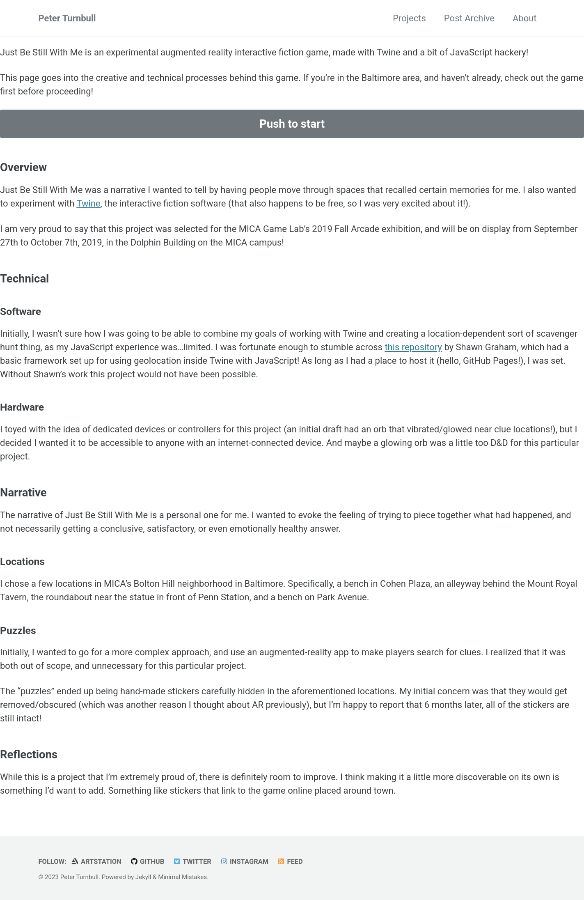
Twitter (192, 862)
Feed (290, 862)
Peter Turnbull (67, 18)
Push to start (292, 124)
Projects (409, 18)
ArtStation (96, 862)
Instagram (244, 862)
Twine (88, 203)
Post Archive (469, 18)
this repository (413, 347)
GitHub (147, 862)
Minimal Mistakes (182, 877)
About (525, 18)
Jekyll (143, 877)
